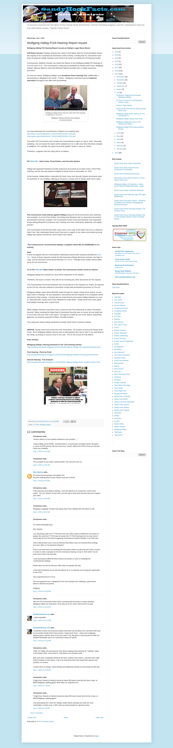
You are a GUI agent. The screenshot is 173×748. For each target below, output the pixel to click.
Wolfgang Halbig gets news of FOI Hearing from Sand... (128, 123)
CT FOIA (36, 424)
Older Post (99, 718)
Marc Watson (38, 472)
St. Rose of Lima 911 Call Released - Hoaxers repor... (129, 101)
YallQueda (118, 432)
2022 (117, 52)
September (121, 86)
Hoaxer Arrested (120, 330)
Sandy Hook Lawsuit (121, 405)
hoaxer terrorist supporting (123, 341)
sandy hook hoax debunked (124, 402)
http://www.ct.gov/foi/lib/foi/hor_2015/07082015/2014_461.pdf (51, 136)
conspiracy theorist (121, 308)
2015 (117, 74)
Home (66, 718)
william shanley (119, 427)
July (118, 93)
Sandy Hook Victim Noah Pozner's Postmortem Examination (126, 169)
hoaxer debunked (120, 333)
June (119, 133)
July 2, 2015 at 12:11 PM (42, 620)
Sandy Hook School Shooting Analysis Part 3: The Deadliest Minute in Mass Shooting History (129, 217)
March (119, 143)
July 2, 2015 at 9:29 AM (41, 499)
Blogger (96, 736)
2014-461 (34, 161)
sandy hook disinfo (121, 399)
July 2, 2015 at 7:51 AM (41, 465)
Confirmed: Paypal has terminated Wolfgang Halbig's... (128, 96)
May (118, 136)
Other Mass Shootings (122, 385)
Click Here (116, 287)
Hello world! (119, 267)
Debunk (117, 319)
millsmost (117, 377)
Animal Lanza (119, 303)
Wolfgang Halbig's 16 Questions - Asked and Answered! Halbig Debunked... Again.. (129, 185)
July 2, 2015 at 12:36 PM (42, 670)
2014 (117, 153)
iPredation (118, 349)
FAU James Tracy (120, 325)
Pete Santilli (118, 388)
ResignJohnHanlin (120, 394)
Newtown (117, 380)
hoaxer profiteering (121, 336)
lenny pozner (119, 369)
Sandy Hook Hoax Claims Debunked (127, 163)
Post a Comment (36, 713)
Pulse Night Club (120, 391)
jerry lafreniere (119, 352)
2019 (117, 61)
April (118, 139)
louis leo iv (118, 372)
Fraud (116, 327)
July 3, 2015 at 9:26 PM (41, 708)
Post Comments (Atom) (45, 721)
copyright (117, 314)
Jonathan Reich (119, 358)
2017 (117, 68)
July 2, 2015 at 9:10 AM (41, 481)
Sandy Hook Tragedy (121, 410)
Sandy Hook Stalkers (123, 271)
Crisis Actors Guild (122, 259)
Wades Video (119, 424)
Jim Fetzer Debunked (122, 355)
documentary (119, 322)
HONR (116, 344)
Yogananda (118, 435)
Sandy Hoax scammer (122, 396)
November (121, 80)
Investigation (118, 347)
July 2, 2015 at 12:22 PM (42, 641)
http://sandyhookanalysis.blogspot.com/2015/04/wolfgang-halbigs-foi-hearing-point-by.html (62, 355)
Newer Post (32, 718)
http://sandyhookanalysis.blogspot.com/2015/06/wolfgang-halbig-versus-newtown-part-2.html (63, 362)
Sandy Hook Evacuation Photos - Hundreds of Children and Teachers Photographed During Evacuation (129, 203)
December (121, 77)
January (120, 149)
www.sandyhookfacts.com (125, 277)
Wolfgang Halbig (45, 424)
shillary (116, 416)
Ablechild (117, 297)
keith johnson (119, 363)
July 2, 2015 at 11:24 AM (42, 607)
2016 (117, 71)
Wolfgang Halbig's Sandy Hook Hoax (129, 119)
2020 (117, 58)
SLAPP (116, 421)
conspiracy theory (120, 311)
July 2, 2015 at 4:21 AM (41, 451)
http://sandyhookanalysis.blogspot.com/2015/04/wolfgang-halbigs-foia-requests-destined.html (64, 347)
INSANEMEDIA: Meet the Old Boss (127, 273)
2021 (117, 55)
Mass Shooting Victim (122, 374)
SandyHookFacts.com (41, 614)
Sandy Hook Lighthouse (124, 251)
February (120, 146)
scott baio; (118, 413)
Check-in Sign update (124, 105)
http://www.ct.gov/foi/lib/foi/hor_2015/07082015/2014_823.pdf (51, 134)
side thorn (117, 418)
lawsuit (116, 366)
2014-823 (39, 270)
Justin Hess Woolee (121, 360)
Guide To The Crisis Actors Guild (126, 261)
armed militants (119, 305)
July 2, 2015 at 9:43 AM (41, 512)
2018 (117, 64)
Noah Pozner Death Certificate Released (129, 190)
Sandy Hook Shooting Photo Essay (126, 174)
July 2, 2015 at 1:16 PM (41, 686)
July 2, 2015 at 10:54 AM (42, 591)
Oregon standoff (120, 383)
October (120, 83)
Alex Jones (118, 300)
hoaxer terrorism (120, 338)
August (119, 89)
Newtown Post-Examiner (124, 265)
